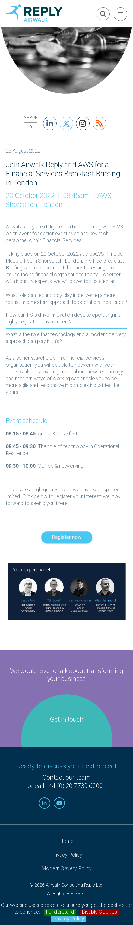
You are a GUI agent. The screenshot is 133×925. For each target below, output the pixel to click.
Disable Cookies (99, 912)
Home (66, 841)
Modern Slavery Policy (67, 868)
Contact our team (66, 777)
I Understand (60, 912)
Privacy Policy (68, 919)
